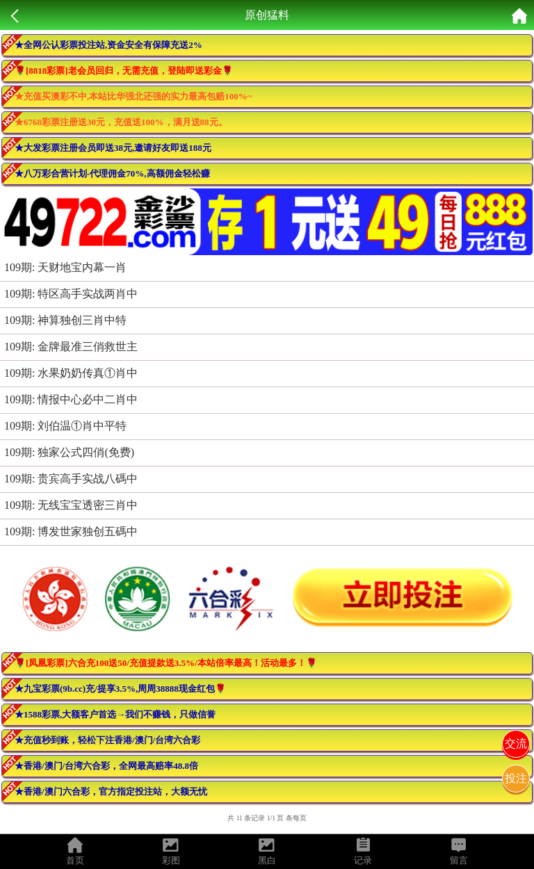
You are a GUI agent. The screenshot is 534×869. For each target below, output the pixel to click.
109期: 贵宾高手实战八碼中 (71, 479)
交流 (516, 743)
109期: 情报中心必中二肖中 (71, 399)
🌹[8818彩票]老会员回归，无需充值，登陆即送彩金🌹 (124, 70)
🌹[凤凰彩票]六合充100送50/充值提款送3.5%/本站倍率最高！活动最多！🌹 (166, 663)
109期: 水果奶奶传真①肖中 (71, 373)
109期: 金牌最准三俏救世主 (71, 346)
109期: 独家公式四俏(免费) (69, 452)
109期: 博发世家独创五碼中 (71, 531)
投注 (516, 778)
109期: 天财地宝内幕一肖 (65, 267)
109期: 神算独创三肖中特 (65, 320)
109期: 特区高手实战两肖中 (71, 294)
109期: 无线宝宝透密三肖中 (71, 505)
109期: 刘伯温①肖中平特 (65, 426)
